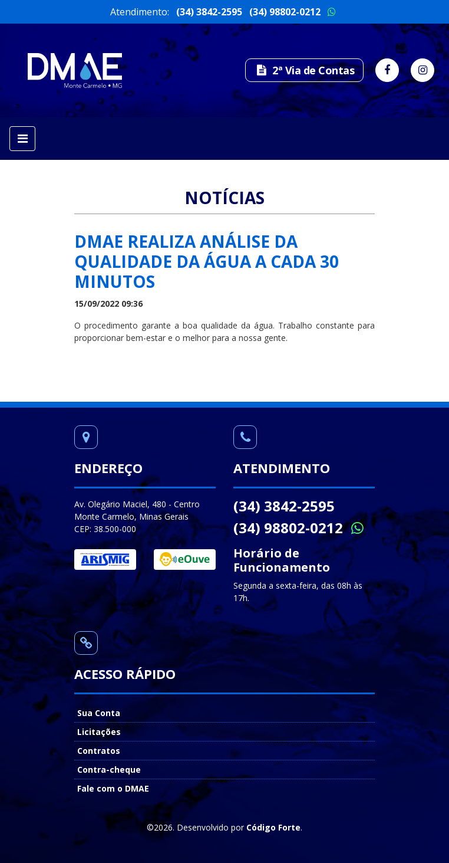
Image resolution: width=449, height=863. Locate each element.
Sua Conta (98, 712)
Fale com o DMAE (113, 788)
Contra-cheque (109, 769)
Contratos (98, 750)
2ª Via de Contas (304, 70)
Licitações (99, 731)
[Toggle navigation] (22, 138)
